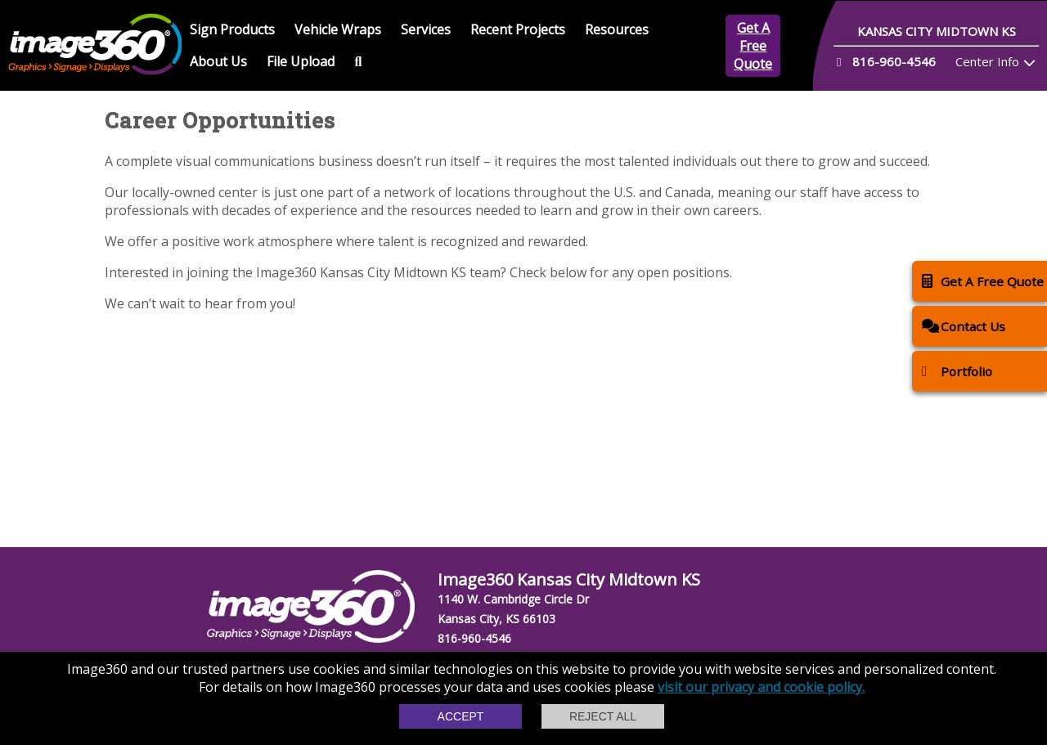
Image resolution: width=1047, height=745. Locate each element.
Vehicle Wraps (337, 29)
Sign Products (232, 29)
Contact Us (963, 325)
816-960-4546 (474, 638)
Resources (617, 29)
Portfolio (957, 370)
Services (426, 29)
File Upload (301, 61)
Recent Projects (517, 29)
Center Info (987, 61)
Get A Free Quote (753, 46)
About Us (218, 61)
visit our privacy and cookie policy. (761, 687)
